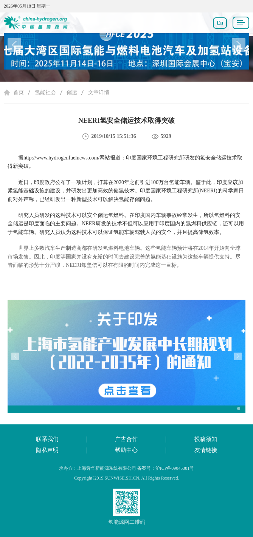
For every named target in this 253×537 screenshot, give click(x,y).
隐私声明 (47, 450)
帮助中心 (126, 450)
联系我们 (47, 439)
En (220, 23)
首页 (18, 92)
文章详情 (98, 92)
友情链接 (205, 450)
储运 (72, 92)
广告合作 (126, 439)
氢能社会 (45, 92)
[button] (238, 45)
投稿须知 (205, 439)
